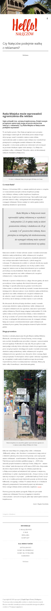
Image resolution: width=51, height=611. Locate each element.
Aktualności (12, 514)
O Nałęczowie (25, 530)
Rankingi (26, 556)
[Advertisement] (25, 82)
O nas (25, 532)
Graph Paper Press (27, 599)
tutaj (39, 487)
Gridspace (38, 599)
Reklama (25, 535)
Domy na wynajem (25, 553)
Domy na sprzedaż (25, 550)
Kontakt (25, 538)
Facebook (47, 18)
